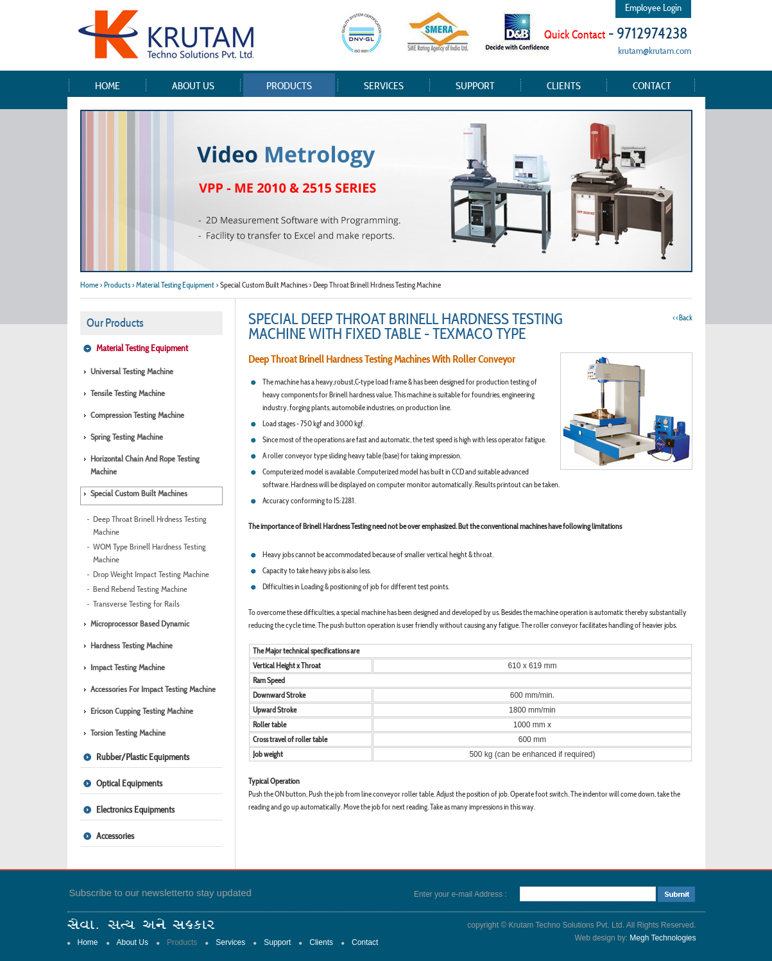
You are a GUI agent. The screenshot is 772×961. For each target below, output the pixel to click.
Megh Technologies (663, 937)
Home (107, 85)
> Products (114, 285)
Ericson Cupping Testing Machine (141, 711)
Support (475, 85)
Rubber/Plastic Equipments (142, 757)
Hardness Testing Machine (131, 645)
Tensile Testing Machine (127, 393)
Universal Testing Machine (131, 371)
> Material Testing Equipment (173, 285)
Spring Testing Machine (126, 436)
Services (384, 85)
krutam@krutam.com (654, 50)
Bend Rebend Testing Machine (140, 589)
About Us (193, 85)
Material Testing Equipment (142, 348)
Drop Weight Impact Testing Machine (151, 574)
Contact (652, 85)
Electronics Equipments (135, 809)
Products (289, 85)
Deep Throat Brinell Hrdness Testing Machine (150, 525)
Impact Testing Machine (127, 667)
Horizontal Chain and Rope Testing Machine (145, 465)
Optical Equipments (129, 783)
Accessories (115, 836)
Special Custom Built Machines (138, 493)
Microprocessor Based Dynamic (139, 623)
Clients (564, 85)
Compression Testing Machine (137, 415)
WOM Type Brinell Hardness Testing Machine (149, 553)
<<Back (682, 317)
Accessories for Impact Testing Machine (153, 689)
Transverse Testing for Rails (136, 603)
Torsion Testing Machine (128, 732)
